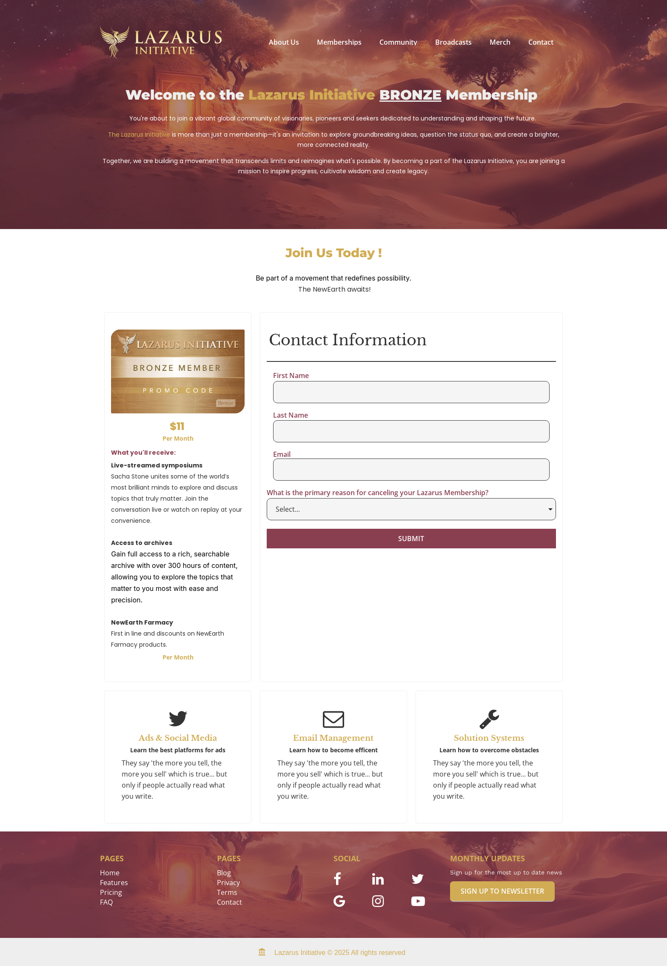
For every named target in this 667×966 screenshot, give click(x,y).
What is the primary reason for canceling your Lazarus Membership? (377, 493)
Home (110, 872)
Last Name (290, 416)
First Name (291, 376)
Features (114, 882)
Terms (227, 892)
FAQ (106, 902)
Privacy (228, 882)
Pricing (111, 892)
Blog (224, 872)
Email (282, 455)
